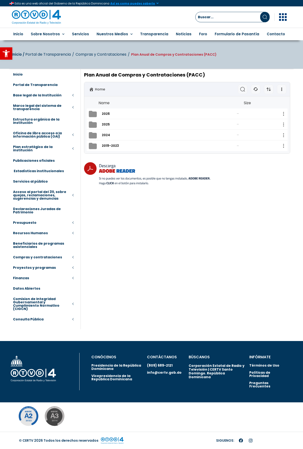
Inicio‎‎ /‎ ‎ (18, 54)
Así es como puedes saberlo (132, 3)
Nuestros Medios (115, 34)
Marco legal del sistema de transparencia (37, 107)
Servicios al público (30, 181)
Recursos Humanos (30, 233)
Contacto (276, 33)
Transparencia (154, 33)
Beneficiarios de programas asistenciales (38, 245)
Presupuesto (24, 222)
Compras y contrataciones (37, 257)
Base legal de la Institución (37, 95)
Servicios (80, 33)
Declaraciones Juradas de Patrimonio (37, 211)
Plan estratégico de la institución (33, 148)
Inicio (18, 33)
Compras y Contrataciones (101, 54)
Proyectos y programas (34, 267)
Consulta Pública (28, 319)
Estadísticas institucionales (38, 171)
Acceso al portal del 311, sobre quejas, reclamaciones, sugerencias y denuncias (39, 195)
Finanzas (21, 278)
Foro (203, 33)
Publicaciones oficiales (34, 160)
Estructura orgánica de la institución (36, 121)
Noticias (184, 33)
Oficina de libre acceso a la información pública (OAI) (37, 135)
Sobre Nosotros (47, 34)
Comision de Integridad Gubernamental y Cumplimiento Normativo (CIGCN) (36, 303)
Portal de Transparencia (48, 54)
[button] (6, 53)
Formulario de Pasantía (237, 33)
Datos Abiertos (26, 288)
